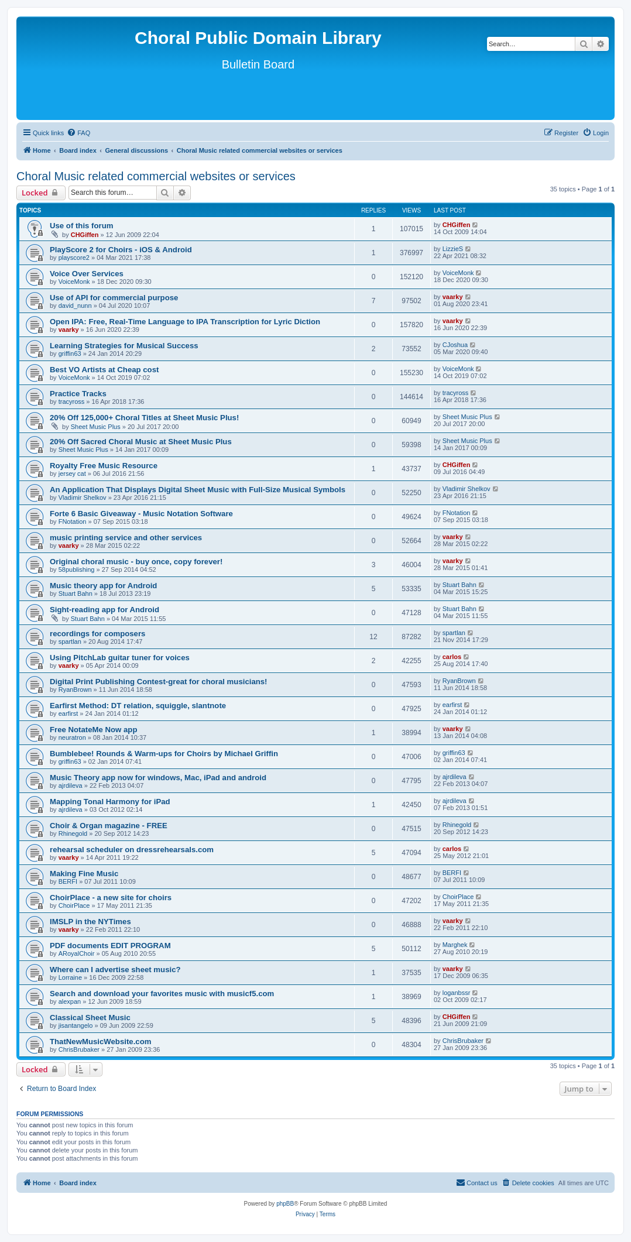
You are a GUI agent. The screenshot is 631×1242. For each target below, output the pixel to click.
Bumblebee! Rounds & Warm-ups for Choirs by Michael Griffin (164, 753)
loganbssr (457, 992)
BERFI (68, 881)
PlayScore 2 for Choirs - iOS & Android (121, 249)
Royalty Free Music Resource (103, 465)
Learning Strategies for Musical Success (124, 345)
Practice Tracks (78, 393)
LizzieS (453, 248)
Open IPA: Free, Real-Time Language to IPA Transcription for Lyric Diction (185, 321)
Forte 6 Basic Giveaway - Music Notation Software (141, 513)
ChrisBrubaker (79, 1049)
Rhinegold (73, 833)
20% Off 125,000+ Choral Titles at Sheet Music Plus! (144, 417)
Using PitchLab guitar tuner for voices (120, 657)
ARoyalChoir (77, 953)
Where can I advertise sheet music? (115, 969)
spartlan (70, 641)
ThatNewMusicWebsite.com (100, 1041)
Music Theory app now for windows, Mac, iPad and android (158, 777)
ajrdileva (71, 785)
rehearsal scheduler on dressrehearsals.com (132, 849)
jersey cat (72, 473)
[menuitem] (78, 133)
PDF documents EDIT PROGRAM (110, 945)
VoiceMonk (74, 281)
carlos (452, 656)
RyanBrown (75, 689)
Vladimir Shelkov (83, 497)
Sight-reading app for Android (104, 609)
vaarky (453, 296)
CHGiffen (85, 234)
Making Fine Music (84, 873)
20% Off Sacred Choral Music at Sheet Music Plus (141, 441)
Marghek (455, 944)
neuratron (72, 737)
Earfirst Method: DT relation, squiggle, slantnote (138, 705)
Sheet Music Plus (96, 426)
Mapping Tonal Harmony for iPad (110, 801)
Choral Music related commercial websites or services (156, 176)
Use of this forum (81, 225)
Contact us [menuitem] (477, 1182)
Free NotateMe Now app (93, 729)
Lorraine (70, 977)
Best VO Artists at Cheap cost (104, 369)
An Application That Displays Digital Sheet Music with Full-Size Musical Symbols (197, 489)
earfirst (68, 713)
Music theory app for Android (103, 585)
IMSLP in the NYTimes (90, 921)
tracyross (72, 401)
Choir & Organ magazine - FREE (108, 825)
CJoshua (455, 344)
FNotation (73, 521)
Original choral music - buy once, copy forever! (136, 561)
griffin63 (70, 353)
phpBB (285, 1203)
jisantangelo (76, 1025)
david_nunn (75, 305)
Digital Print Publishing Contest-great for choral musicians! (159, 681)
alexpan (70, 1001)
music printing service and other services (126, 537)
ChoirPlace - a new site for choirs (111, 897)
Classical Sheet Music (90, 1017)
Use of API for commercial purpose (114, 297)
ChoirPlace (74, 905)
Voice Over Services (87, 273)
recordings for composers (97, 633)
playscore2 (74, 257)
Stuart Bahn (75, 593)
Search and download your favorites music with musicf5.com (162, 993)
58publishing (77, 569)
